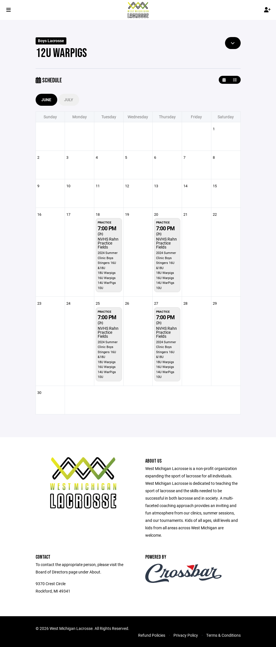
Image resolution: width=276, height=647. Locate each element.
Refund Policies (151, 635)
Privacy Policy (185, 635)
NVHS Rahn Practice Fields (108, 243)
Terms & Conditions (223, 635)
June (46, 99)
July (68, 99)
